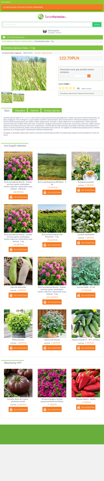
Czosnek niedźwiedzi (85, 234)
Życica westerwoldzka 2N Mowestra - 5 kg (52, 235)
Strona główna (7, 41)
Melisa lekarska (18, 340)
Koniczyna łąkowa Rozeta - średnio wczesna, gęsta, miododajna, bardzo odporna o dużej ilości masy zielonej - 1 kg (18, 237)
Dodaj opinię (52, 110)
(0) (78, 88)
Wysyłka (20, 110)
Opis (7, 110)
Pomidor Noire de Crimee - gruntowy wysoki (18, 400)
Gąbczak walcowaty (18, 287)
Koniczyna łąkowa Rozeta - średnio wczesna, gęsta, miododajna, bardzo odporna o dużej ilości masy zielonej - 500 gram (18, 185)
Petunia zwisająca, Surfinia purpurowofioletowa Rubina (52, 400)
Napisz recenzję (47, 53)
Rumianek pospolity (86, 182)
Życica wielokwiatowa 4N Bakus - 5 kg (52, 183)
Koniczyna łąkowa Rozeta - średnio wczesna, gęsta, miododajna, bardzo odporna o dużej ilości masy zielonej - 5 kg (52, 290)
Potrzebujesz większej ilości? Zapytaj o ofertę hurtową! (77, 93)
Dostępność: (6, 53)
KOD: (25, 53)
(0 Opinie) (38, 53)
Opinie (35, 110)
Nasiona (17, 41)
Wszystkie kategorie (14, 37)
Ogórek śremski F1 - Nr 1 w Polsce (86, 340)
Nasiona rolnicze (27, 41)
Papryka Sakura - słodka (85, 399)
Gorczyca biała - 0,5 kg (86, 287)
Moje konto (5, 2)
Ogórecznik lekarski (52, 340)
